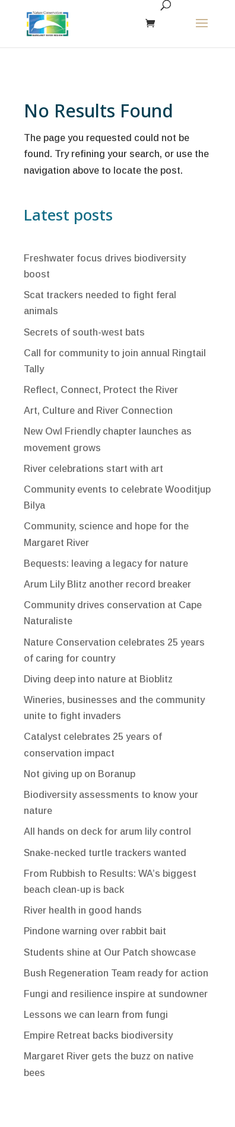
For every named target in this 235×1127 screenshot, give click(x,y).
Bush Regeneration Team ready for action (116, 973)
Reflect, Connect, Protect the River (101, 390)
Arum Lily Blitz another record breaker (107, 584)
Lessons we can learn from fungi (96, 1015)
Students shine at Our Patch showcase (110, 952)
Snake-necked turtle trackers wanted (105, 853)
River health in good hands (83, 910)
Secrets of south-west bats (84, 332)
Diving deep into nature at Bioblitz (98, 679)
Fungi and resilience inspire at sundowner (116, 994)
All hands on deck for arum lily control (107, 831)
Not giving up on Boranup (79, 774)
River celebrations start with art (93, 469)
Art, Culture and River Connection (98, 411)
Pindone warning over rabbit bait (95, 931)
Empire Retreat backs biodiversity (98, 1035)
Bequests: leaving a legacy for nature (106, 563)
